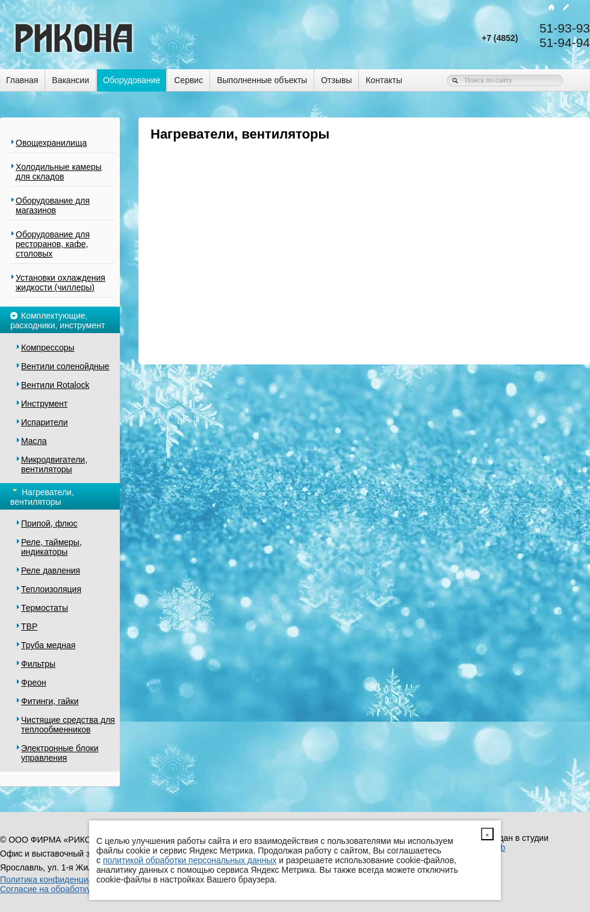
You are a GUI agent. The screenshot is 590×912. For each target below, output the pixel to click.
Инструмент (44, 403)
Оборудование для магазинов (53, 205)
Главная (22, 80)
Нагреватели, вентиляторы (42, 496)
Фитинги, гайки (49, 701)
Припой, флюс (49, 523)
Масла (34, 441)
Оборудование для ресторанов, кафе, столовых (53, 244)
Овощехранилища (51, 143)
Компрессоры (48, 347)
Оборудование (131, 80)
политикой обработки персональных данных (189, 860)
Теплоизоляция (51, 589)
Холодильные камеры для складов (59, 171)
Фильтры (38, 664)
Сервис (188, 80)
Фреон (33, 682)
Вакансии (70, 80)
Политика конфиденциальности (62, 879)
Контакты (383, 80)
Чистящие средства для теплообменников (68, 724)
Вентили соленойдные (65, 366)
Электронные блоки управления (59, 753)
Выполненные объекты (262, 80)
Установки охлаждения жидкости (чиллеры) (60, 282)
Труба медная (48, 645)
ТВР (29, 626)
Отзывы (336, 80)
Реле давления (50, 570)
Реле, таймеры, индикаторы (51, 547)
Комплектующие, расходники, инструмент (57, 319)
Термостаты (44, 608)
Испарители (44, 422)
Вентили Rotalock (55, 385)
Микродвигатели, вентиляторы (54, 464)
